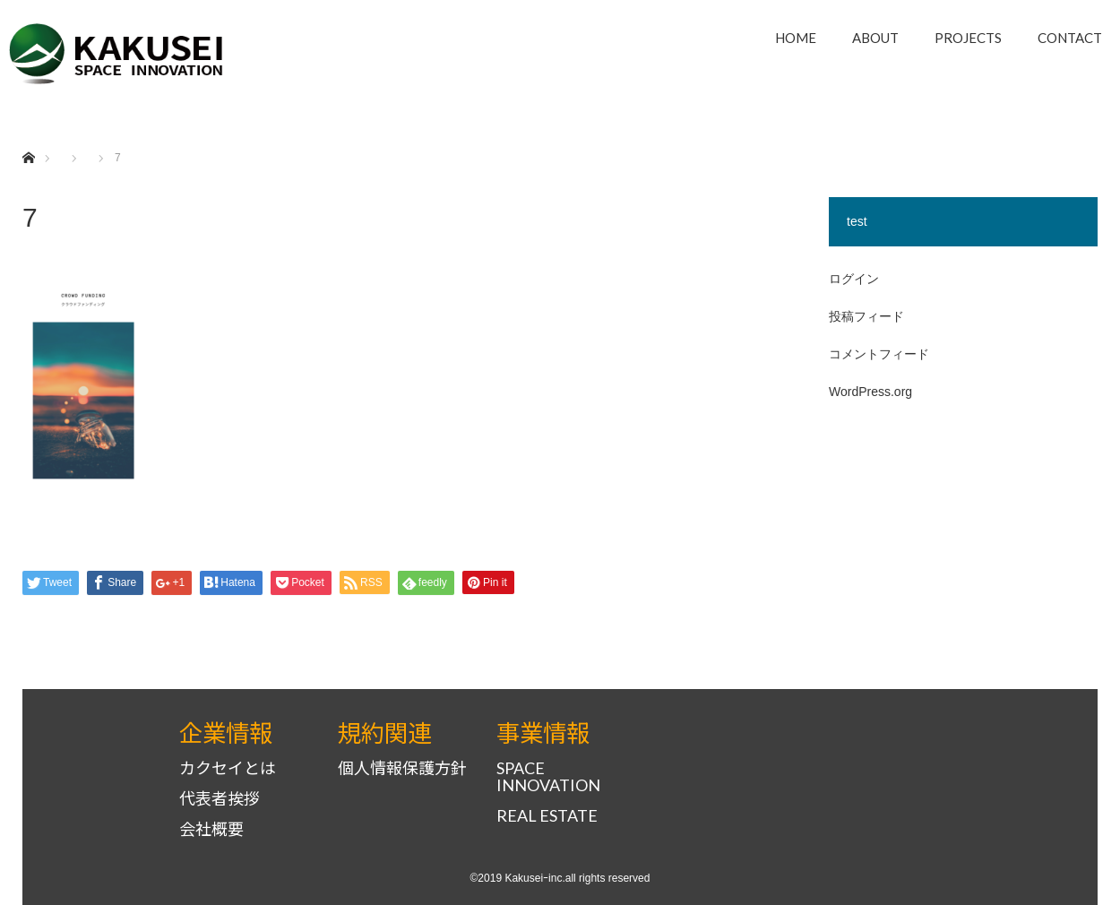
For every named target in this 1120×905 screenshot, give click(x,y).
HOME (795, 38)
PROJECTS (968, 38)
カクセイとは (227, 768)
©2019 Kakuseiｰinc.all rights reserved (560, 878)
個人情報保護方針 (402, 768)
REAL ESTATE (547, 815)
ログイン (854, 279)
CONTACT (1070, 38)
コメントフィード (879, 354)
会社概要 (211, 829)
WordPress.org (870, 391)
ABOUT (875, 38)
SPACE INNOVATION (548, 777)
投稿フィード (866, 316)
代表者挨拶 (219, 798)
